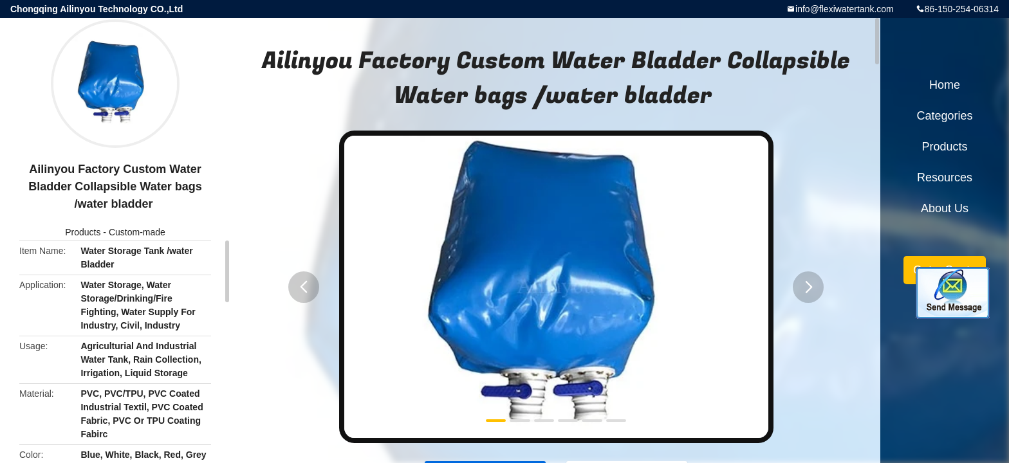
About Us (944, 208)
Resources (944, 177)
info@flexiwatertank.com (844, 9)
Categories (944, 115)
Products (82, 232)
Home (944, 84)
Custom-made (137, 232)
